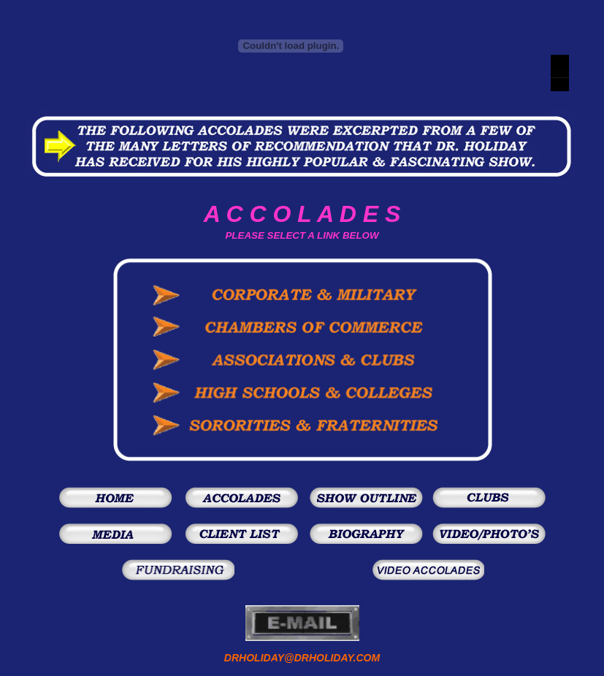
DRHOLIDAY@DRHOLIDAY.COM (302, 658)
